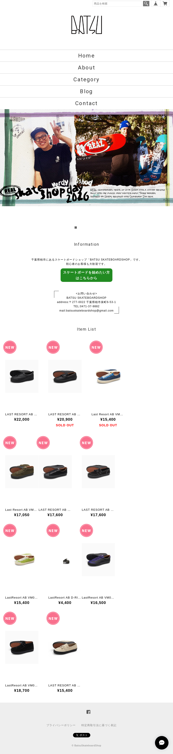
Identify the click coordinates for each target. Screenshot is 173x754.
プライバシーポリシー (61, 725)
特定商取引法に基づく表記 (98, 725)
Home (86, 56)
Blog (86, 91)
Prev (5, 169)
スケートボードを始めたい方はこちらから (86, 275)
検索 (146, 3)
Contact (86, 103)
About (86, 67)
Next (167, 169)
